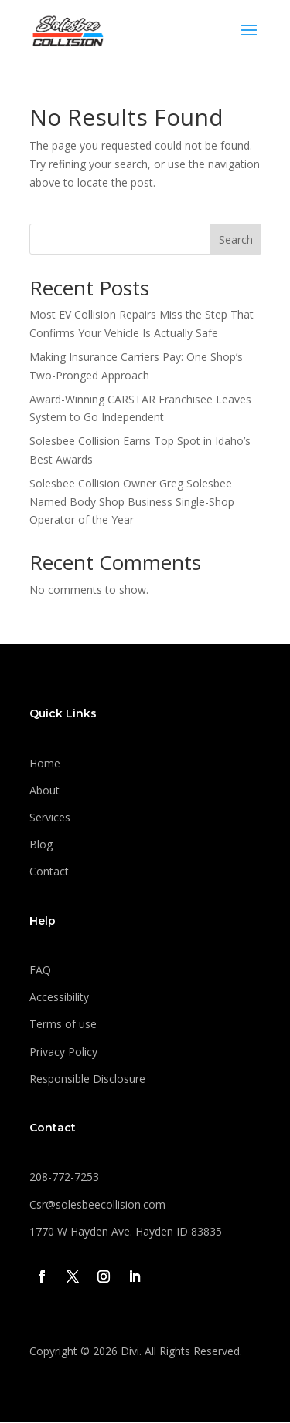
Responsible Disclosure (87, 1078)
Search (236, 239)
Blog (41, 844)
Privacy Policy (63, 1051)
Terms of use (63, 1024)
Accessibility (59, 997)
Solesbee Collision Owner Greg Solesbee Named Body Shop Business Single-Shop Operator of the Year (131, 502)
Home (44, 763)
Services (49, 817)
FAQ (40, 970)
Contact (49, 871)
